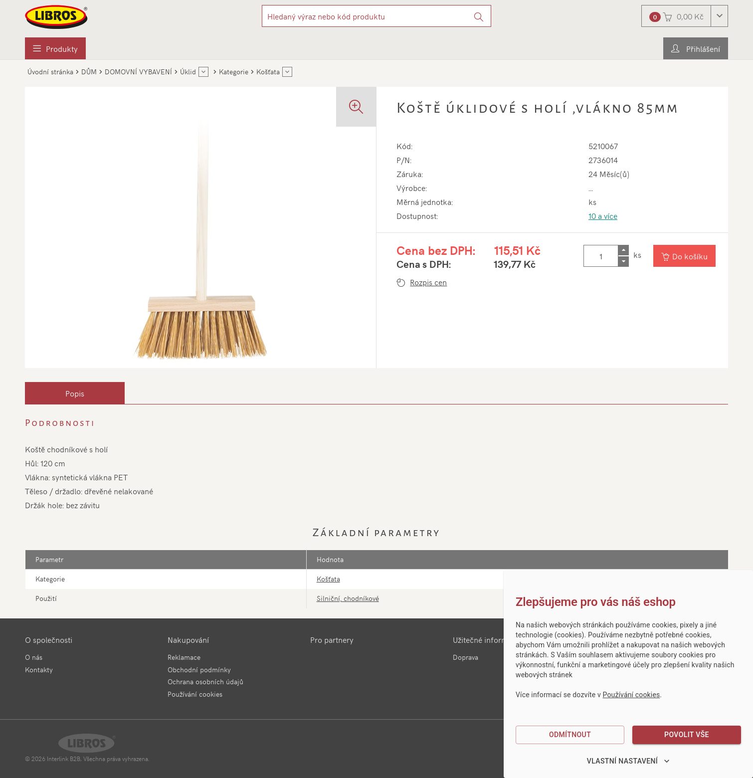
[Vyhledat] (479, 16)
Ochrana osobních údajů (205, 681)
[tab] (75, 393)
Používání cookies (195, 694)
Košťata (328, 579)
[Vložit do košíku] (684, 256)
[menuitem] (55, 48)
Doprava (465, 657)
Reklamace (184, 657)
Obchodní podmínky (199, 669)
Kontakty (39, 669)
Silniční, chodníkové (348, 598)
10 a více (602, 215)
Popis (74, 393)
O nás (33, 657)
